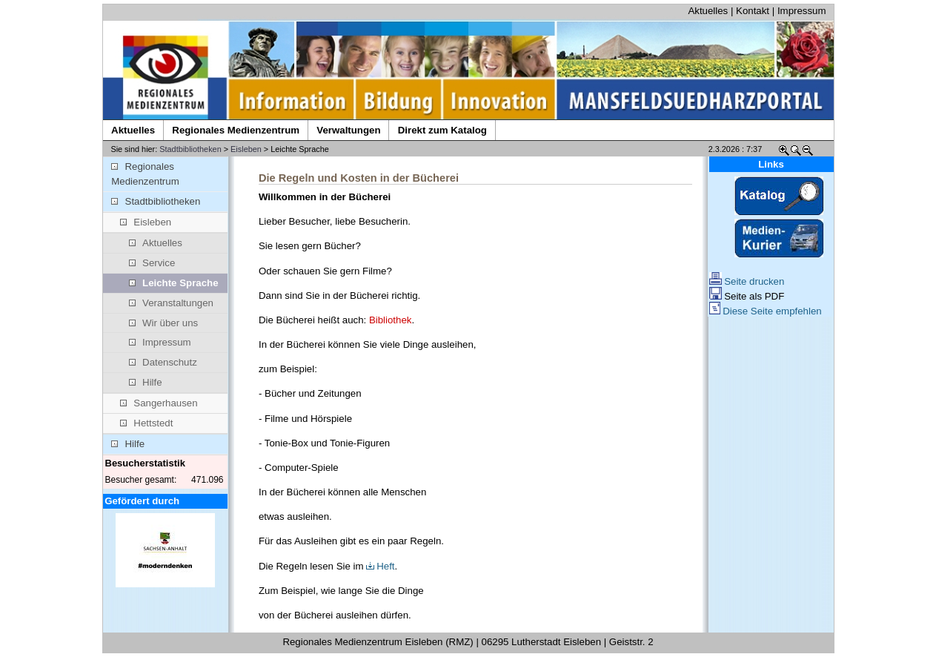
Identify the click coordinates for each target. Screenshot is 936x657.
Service (152, 262)
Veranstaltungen (171, 302)
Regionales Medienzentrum (145, 174)
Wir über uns (163, 322)
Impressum (801, 10)
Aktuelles (708, 10)
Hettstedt (146, 423)
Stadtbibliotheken (190, 149)
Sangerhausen (159, 403)
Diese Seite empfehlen (765, 311)
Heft (380, 566)
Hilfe (145, 382)
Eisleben (246, 149)
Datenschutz (163, 362)
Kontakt (752, 10)
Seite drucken (747, 281)
